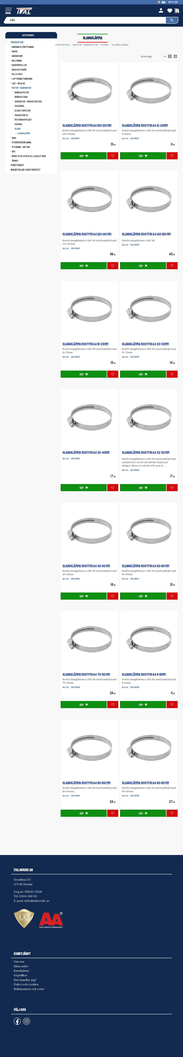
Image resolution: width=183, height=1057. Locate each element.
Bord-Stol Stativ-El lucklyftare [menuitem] (29, 156)
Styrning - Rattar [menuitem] (21, 147)
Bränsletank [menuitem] (21, 97)
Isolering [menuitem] (19, 106)
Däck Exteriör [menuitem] (19, 69)
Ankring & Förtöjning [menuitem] (23, 47)
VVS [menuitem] (13, 151)
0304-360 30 (28, 896)
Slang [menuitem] (18, 128)
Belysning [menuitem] (17, 60)
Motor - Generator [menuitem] (21, 87)
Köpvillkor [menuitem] (20, 975)
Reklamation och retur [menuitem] (29, 989)
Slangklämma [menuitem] (23, 133)
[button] (8, 10)
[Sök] (172, 20)
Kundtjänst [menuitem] (21, 970)
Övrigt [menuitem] (15, 160)
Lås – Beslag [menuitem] (18, 83)
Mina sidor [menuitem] (21, 966)
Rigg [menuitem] (14, 138)
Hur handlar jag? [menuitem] (25, 980)
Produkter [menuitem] (17, 42)
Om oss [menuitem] (19, 961)
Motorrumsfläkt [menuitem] (23, 119)
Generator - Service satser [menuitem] (28, 101)
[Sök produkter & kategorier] (87, 20)
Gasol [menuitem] (15, 51)
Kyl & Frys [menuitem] (17, 74)
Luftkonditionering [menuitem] (22, 78)
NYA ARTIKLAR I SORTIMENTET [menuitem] (25, 170)
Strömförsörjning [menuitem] (21, 142)
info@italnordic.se (37, 900)
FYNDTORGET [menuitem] (17, 165)
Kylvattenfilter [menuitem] (22, 110)
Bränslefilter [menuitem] (22, 92)
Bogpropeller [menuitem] (19, 65)
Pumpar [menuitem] (18, 124)
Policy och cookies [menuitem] (26, 984)
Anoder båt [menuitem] (17, 56)
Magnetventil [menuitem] (21, 115)
